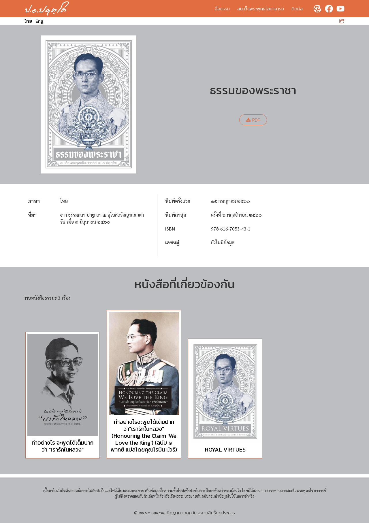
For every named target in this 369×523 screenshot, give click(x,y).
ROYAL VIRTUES (225, 449)
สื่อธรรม (222, 8)
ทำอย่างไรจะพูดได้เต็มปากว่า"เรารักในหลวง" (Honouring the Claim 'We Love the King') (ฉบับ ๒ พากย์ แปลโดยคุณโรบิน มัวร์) (144, 436)
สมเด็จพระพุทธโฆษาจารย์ (260, 8)
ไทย (28, 21)
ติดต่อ (297, 8)
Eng (39, 21)
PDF (253, 119)
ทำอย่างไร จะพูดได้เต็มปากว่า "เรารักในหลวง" (62, 446)
